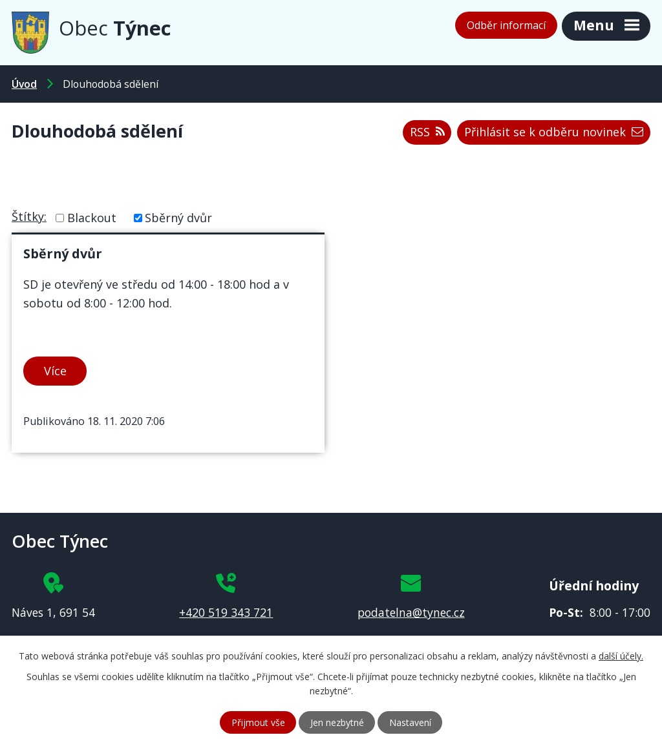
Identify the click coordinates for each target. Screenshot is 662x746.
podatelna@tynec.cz (411, 612)
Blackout (91, 217)
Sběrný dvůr (178, 217)
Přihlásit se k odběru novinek (553, 132)
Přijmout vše (258, 722)
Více (55, 370)
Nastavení (410, 722)
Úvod (24, 84)
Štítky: (29, 216)
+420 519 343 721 (226, 612)
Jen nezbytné (337, 722)
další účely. (621, 656)
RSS (427, 132)
